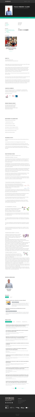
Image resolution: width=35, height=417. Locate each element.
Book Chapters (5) (18, 321)
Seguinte (23, 388)
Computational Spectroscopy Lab (10, 29)
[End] (24, 388)
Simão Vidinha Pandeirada (9, 290)
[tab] (7, 297)
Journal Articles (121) (8, 321)
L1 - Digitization (8, 32)
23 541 (7, 25)
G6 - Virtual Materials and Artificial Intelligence (10, 31)
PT (26, 1)
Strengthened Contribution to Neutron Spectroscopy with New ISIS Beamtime (11, 48)
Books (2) (14, 321)
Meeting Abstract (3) (24, 321)
